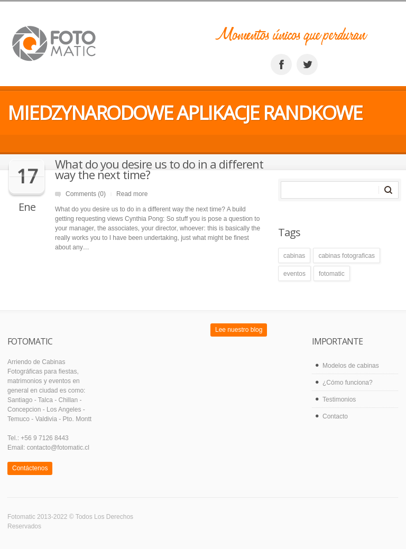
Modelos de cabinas (350, 365)
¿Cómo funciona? (347, 382)
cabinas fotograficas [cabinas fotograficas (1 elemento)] (346, 255)
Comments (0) (86, 194)
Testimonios (339, 399)
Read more (131, 194)
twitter (307, 64)
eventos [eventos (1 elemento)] (294, 273)
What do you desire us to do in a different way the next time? (159, 169)
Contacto (335, 416)
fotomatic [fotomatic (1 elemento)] (332, 273)
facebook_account (281, 64)
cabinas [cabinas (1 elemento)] (294, 255)
